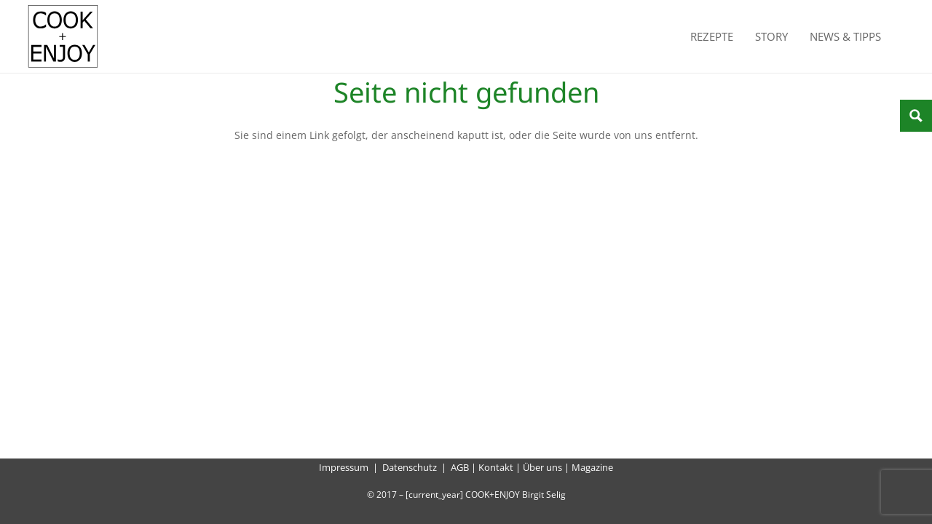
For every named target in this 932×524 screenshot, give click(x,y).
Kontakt (495, 467)
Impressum (343, 467)
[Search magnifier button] (916, 116)
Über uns (542, 467)
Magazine (592, 467)
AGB (460, 467)
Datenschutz (409, 467)
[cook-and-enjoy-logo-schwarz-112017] (62, 36)
